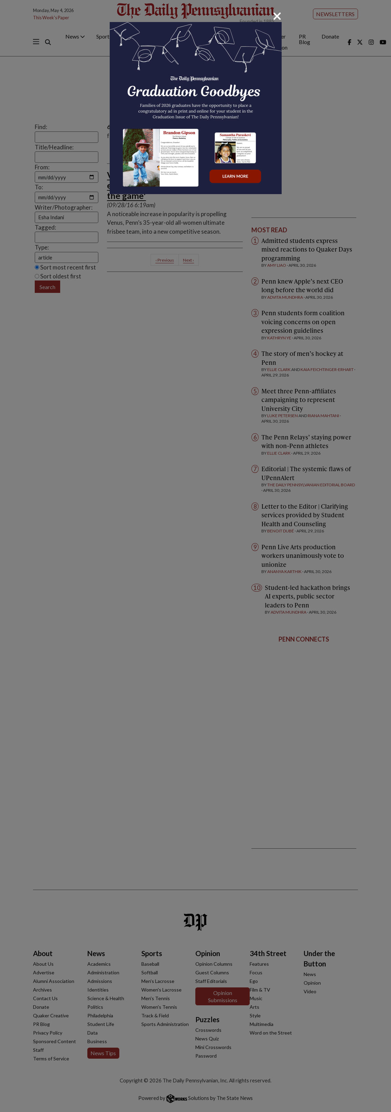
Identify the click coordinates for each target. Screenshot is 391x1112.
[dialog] (195, 556)
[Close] (277, 16)
